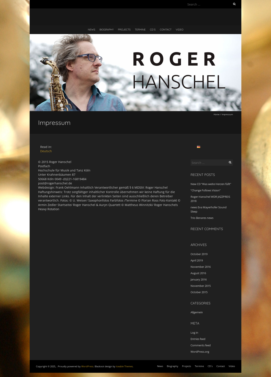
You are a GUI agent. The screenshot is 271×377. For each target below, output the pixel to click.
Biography (107, 29)
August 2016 (198, 273)
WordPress (87, 366)
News (91, 29)
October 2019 (199, 254)
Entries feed (198, 339)
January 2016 (199, 279)
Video (179, 29)
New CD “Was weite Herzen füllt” (211, 184)
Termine (140, 29)
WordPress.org (200, 352)
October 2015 (199, 292)
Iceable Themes (124, 366)
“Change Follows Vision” (206, 190)
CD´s (153, 29)
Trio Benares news (202, 218)
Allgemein (197, 312)
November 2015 (201, 286)
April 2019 (197, 260)
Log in (194, 332)
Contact (165, 29)
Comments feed (201, 345)
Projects (124, 29)
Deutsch (46, 151)
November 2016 (201, 267)
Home (217, 114)
